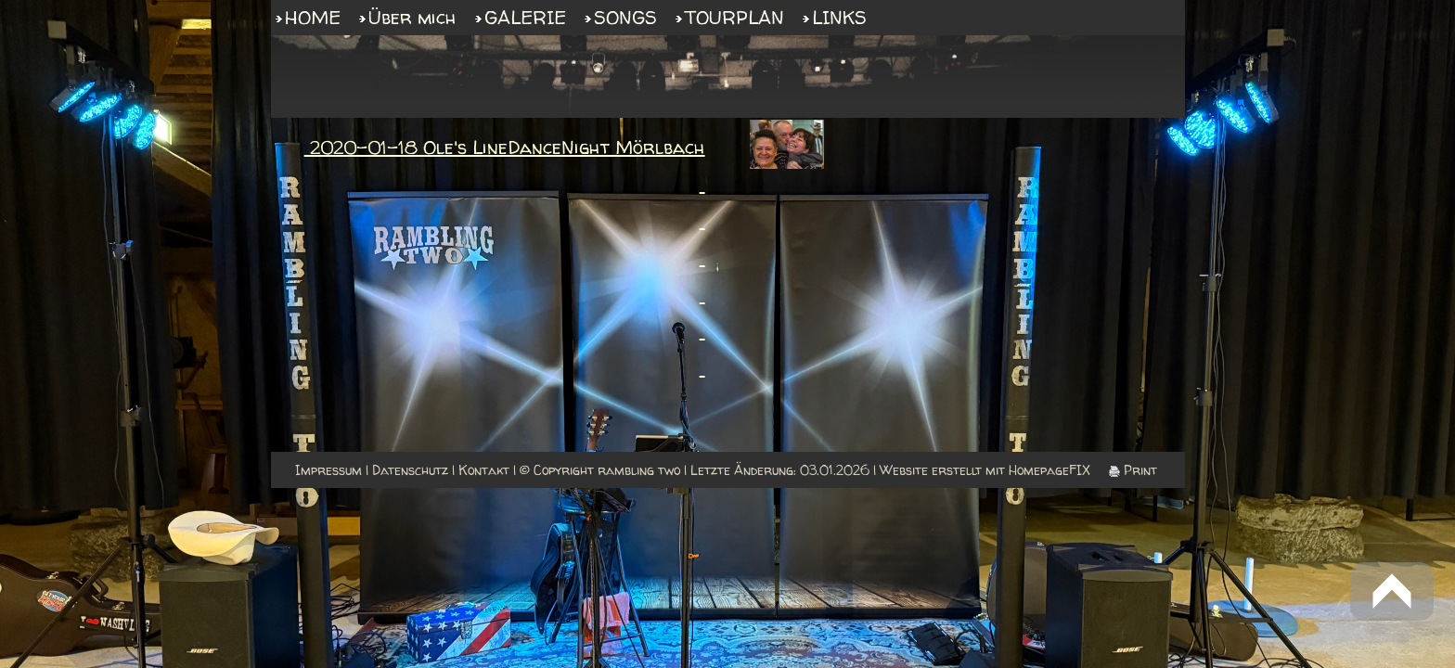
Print (1133, 470)
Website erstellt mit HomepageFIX (985, 470)
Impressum (328, 470)
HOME (313, 17)
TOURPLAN (734, 17)
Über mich (412, 17)
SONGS (625, 17)
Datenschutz (410, 470)
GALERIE (525, 17)
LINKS (839, 17)
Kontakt (483, 470)
